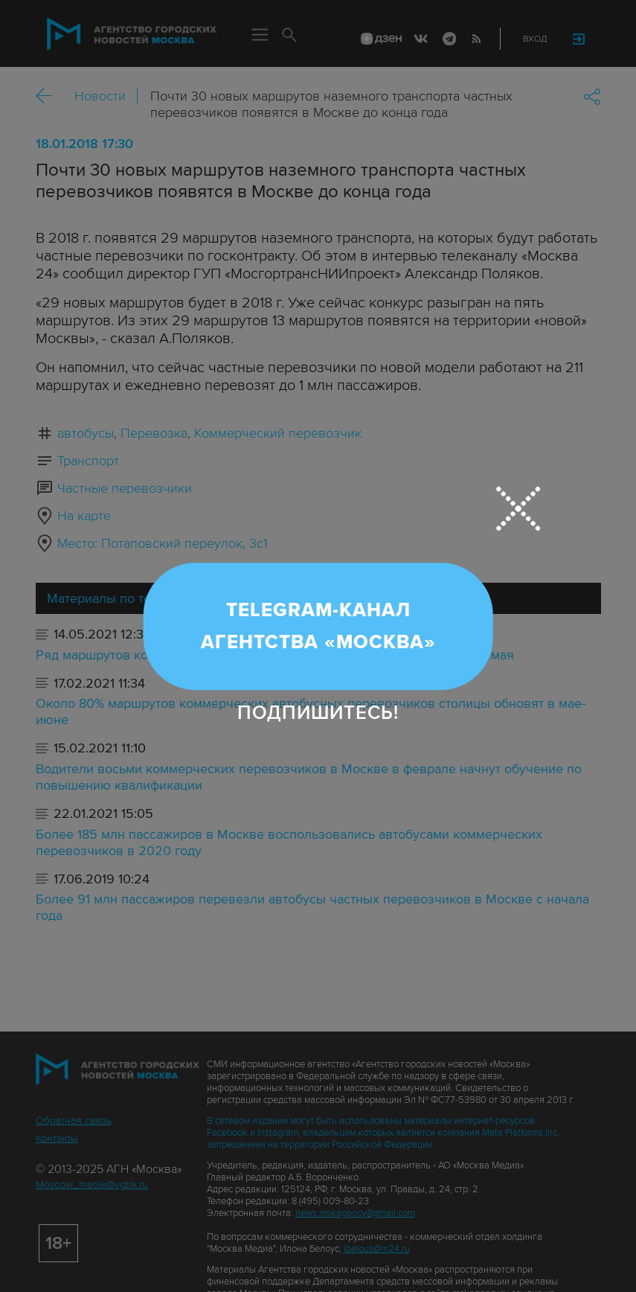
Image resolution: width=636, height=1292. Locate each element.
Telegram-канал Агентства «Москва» (318, 626)
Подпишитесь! (318, 713)
